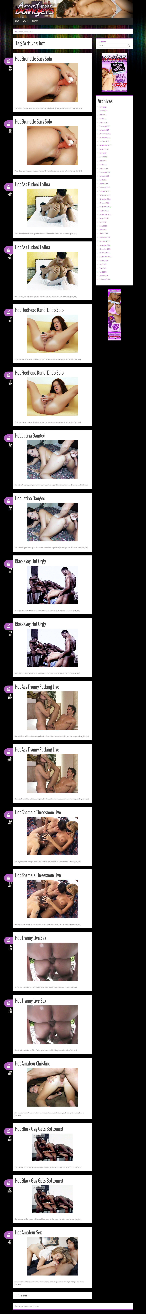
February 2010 (105, 237)
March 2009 (104, 276)
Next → (26, 1295)
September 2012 (105, 207)
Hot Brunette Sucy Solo (33, 59)
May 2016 (103, 161)
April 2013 (103, 180)
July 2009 (103, 264)
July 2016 (103, 153)
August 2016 (104, 149)
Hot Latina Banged (30, 436)
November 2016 (105, 138)
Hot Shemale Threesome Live (38, 812)
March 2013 (104, 184)
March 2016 (104, 168)
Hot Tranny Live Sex (30, 938)
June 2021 (103, 111)
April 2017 (103, 118)
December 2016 (105, 134)
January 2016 (104, 176)
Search (103, 42)
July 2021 (103, 107)
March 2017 (104, 122)
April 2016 (103, 164)
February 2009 (105, 280)
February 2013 (105, 188)
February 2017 (105, 126)
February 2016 (105, 172)
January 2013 (104, 191)
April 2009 (103, 272)
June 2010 (103, 226)
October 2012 (104, 203)
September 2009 (105, 257)
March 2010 (104, 234)
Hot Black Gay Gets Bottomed (39, 1129)
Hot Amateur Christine (32, 1064)
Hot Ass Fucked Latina (32, 184)
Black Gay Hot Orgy (30, 561)
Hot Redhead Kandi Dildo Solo (39, 310)
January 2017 (104, 130)
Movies (25, 21)
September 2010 (105, 214)
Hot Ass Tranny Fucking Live (37, 687)
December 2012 (105, 195)
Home (17, 21)
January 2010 (104, 241)
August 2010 (104, 218)
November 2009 (105, 249)
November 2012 (105, 199)
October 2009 (104, 253)
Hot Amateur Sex (28, 1232)
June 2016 (103, 157)
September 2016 (105, 145)
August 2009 (104, 260)
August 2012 (104, 211)
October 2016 (104, 141)
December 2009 (105, 245)
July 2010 (103, 222)
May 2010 (103, 230)
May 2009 (103, 268)
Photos (35, 21)
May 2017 (103, 115)
